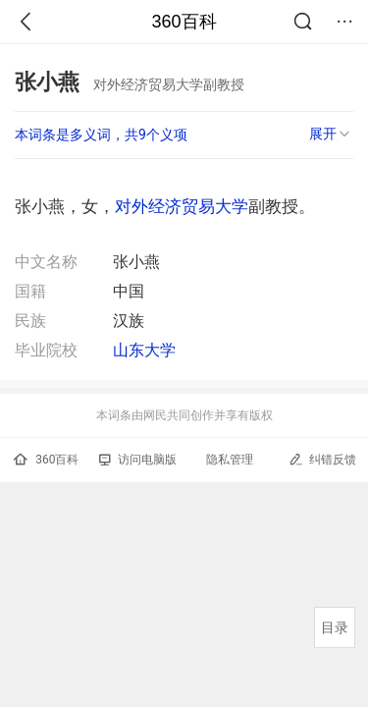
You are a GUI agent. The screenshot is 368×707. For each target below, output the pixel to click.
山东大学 (144, 350)
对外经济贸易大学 (181, 206)
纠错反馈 (322, 459)
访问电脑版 (138, 459)
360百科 (183, 21)
